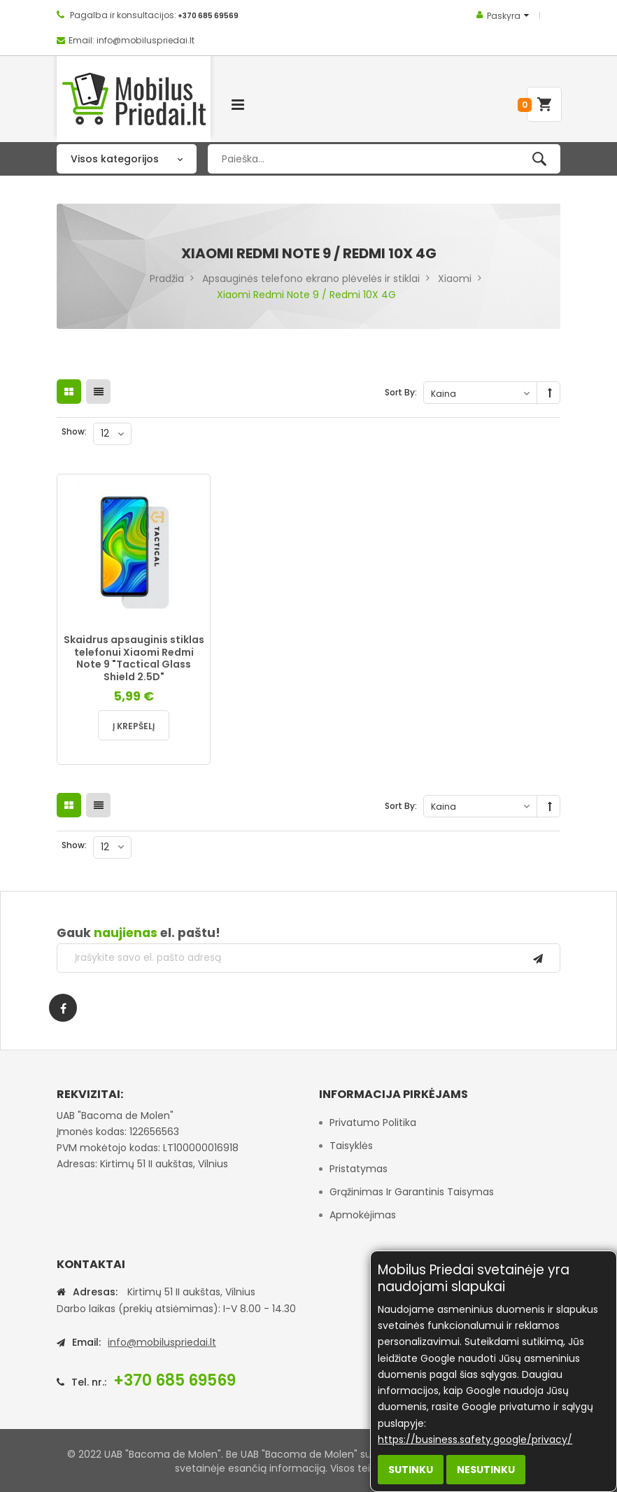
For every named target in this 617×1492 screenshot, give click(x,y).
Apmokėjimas (362, 1215)
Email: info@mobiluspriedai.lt (131, 40)
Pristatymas (358, 1169)
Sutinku (410, 1470)
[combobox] (384, 159)
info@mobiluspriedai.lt (162, 1342)
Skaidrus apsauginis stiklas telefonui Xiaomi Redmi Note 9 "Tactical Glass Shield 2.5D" (134, 658)
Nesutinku (486, 1470)
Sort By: (401, 392)
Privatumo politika (372, 1122)
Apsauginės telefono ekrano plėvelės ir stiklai (311, 279)
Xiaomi (454, 279)
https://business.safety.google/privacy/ (475, 1440)
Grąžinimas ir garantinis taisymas (411, 1192)
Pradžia (167, 279)
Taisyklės (351, 1146)
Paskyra (503, 16)
